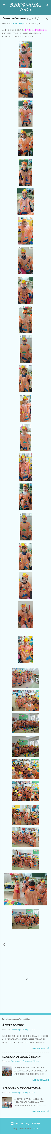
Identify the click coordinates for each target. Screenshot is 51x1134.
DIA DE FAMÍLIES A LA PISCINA (21, 1088)
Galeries (35, 1129)
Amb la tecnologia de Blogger (25, 1123)
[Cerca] (47, 5)
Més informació (41, 1048)
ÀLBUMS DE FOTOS (12, 1025)
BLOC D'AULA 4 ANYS (25, 7)
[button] (47, 19)
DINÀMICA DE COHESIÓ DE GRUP (21, 1057)
